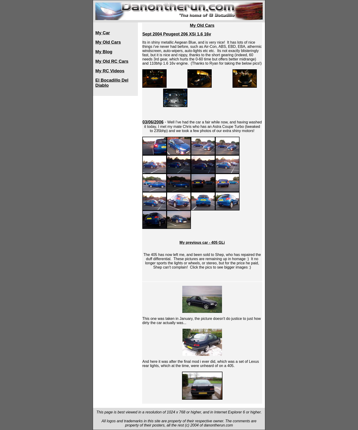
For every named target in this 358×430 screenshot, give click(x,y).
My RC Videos (109, 70)
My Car (102, 32)
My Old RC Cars (111, 61)
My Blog (103, 51)
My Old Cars (108, 42)
